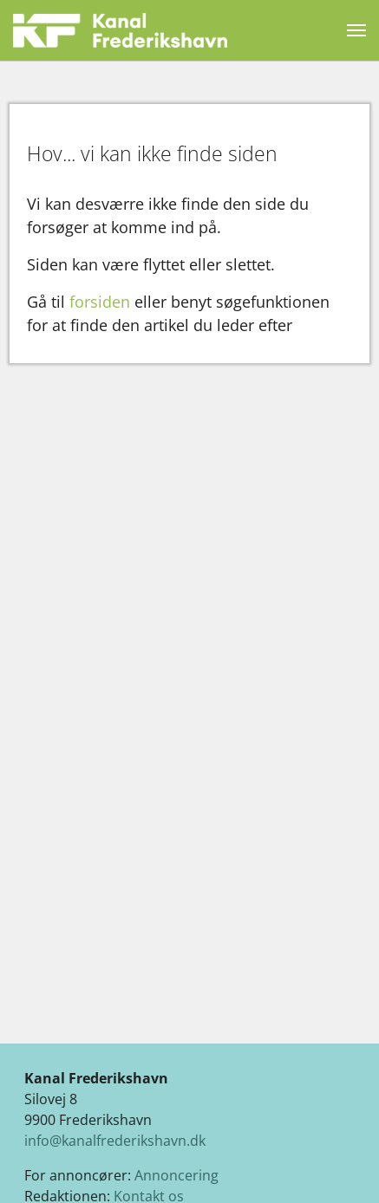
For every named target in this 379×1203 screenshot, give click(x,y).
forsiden (99, 301)
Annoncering (176, 1175)
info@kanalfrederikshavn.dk (115, 1140)
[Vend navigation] (356, 30)
